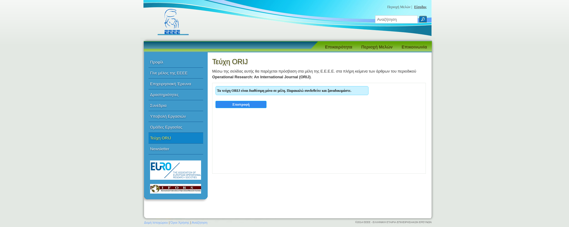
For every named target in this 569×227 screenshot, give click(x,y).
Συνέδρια (158, 105)
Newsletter (159, 149)
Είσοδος (420, 7)
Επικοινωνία (414, 47)
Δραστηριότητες (164, 94)
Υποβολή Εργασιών (168, 116)
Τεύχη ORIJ (160, 138)
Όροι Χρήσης (179, 222)
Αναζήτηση (199, 222)
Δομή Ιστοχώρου (156, 222)
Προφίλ (156, 62)
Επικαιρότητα (338, 47)
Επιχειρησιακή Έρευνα (170, 84)
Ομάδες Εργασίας (166, 127)
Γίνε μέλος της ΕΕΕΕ (169, 73)
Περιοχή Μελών (377, 47)
